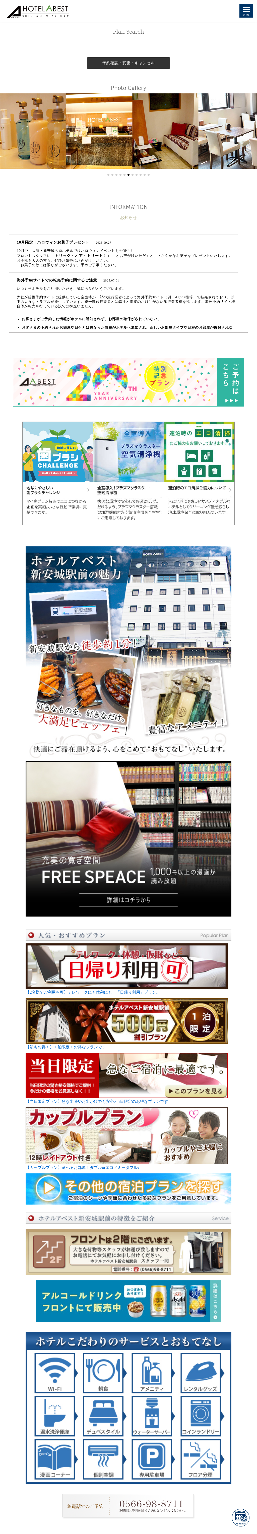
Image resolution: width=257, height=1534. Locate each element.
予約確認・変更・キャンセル (128, 63)
